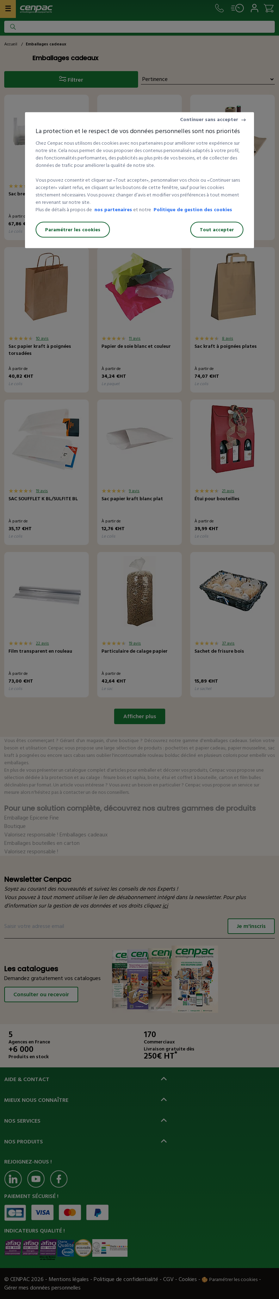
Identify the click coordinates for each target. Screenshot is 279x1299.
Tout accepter (217, 230)
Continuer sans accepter (209, 119)
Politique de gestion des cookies (193, 210)
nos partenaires (113, 210)
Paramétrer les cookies (72, 230)
